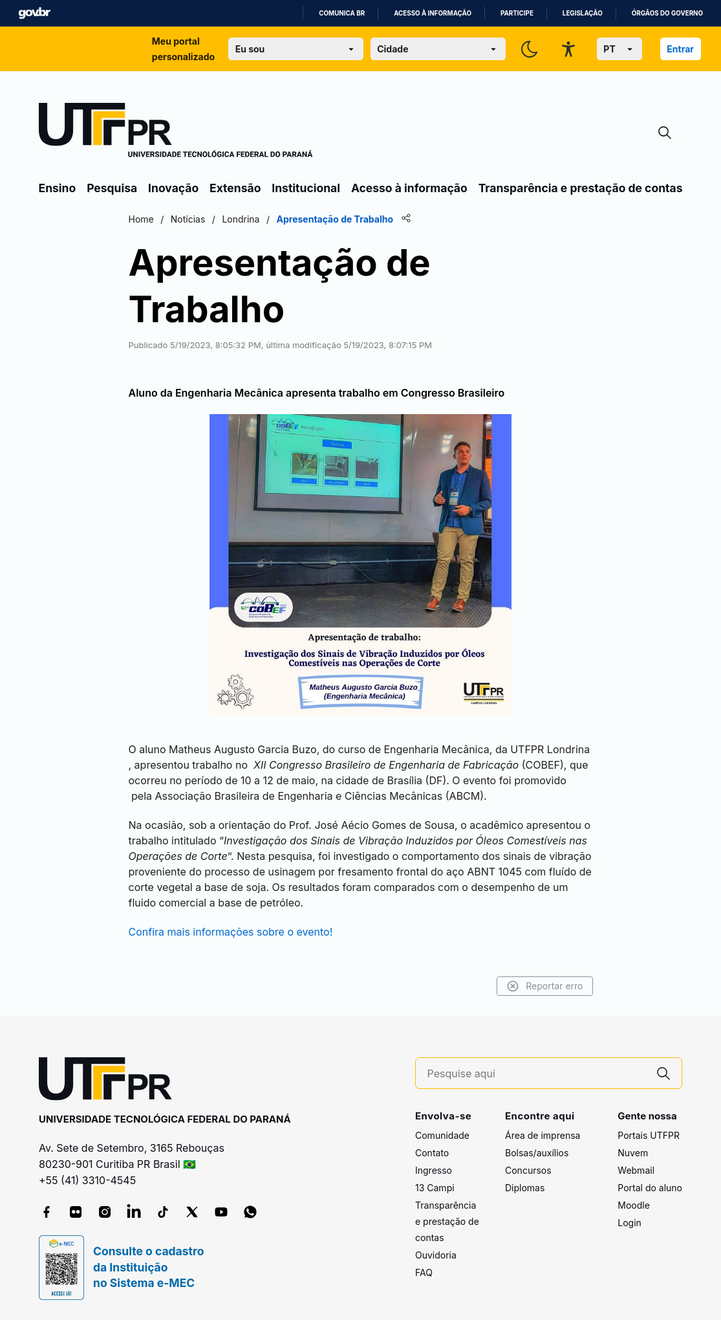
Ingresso (433, 1170)
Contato (432, 1152)
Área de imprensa (542, 1135)
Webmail (636, 1170)
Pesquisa (112, 188)
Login (629, 1222)
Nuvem (633, 1152)
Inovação (173, 188)
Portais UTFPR (649, 1135)
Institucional (306, 188)
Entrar (680, 48)
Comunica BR (342, 13)
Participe (516, 13)
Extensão (235, 188)
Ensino (57, 188)
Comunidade (442, 1135)
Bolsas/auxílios (536, 1152)
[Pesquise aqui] (536, 1074)
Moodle (634, 1205)
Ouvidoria (436, 1254)
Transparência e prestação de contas (581, 188)
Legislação (583, 13)
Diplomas (524, 1187)
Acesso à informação (432, 13)
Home (141, 219)
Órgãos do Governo (667, 13)
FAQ (424, 1272)
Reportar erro (544, 986)
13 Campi (435, 1187)
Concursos (528, 1170)
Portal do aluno (650, 1187)
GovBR (34, 13)
